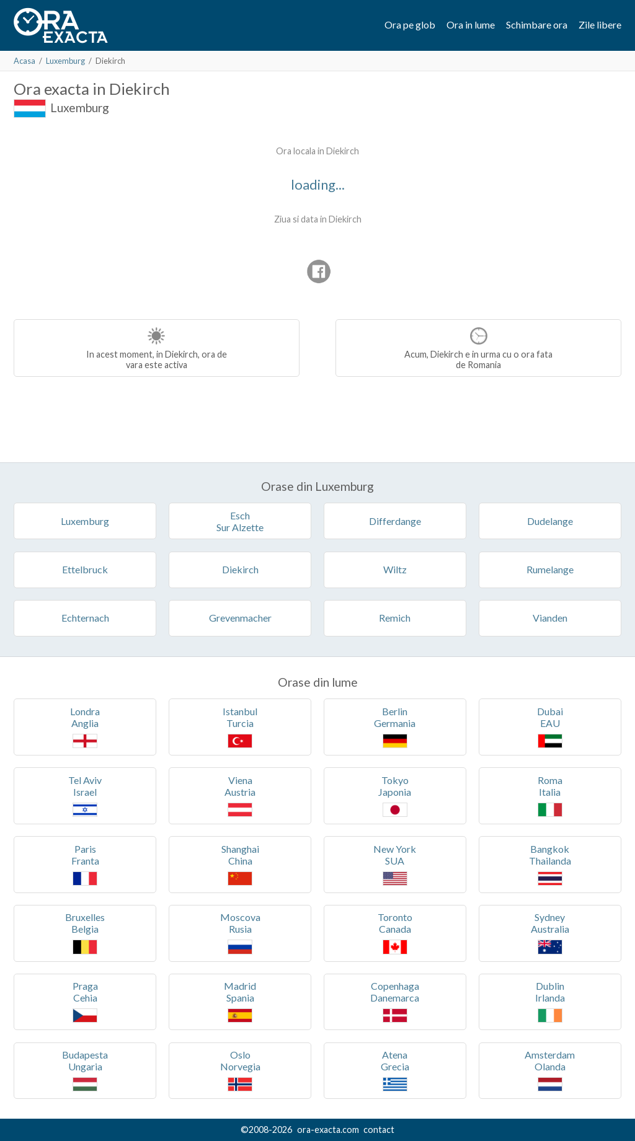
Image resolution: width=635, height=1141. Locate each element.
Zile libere (600, 24)
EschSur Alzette (240, 521)
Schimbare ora (536, 24)
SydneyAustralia (550, 932)
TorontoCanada (395, 932)
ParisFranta (85, 864)
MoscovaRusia (240, 932)
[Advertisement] (118, 217)
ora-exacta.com (328, 1129)
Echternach (85, 617)
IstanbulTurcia (240, 726)
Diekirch (240, 569)
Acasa (24, 61)
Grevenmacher (240, 617)
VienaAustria (239, 795)
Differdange (395, 521)
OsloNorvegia (240, 1070)
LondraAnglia (85, 726)
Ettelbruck (85, 569)
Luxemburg (65, 61)
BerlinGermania (394, 726)
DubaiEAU (550, 726)
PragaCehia (85, 1001)
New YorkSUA (394, 864)
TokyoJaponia (394, 795)
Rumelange (550, 569)
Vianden (550, 617)
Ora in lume (470, 24)
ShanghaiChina (240, 864)
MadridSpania (240, 1001)
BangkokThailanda (550, 864)
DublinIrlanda (550, 1001)
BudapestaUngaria (85, 1070)
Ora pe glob (409, 24)
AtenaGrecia (395, 1070)
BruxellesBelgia (85, 932)
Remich (395, 617)
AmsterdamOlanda (550, 1070)
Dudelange (550, 521)
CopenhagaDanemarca (394, 1001)
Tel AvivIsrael (85, 795)
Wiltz (395, 569)
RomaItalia (550, 795)
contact (378, 1129)
